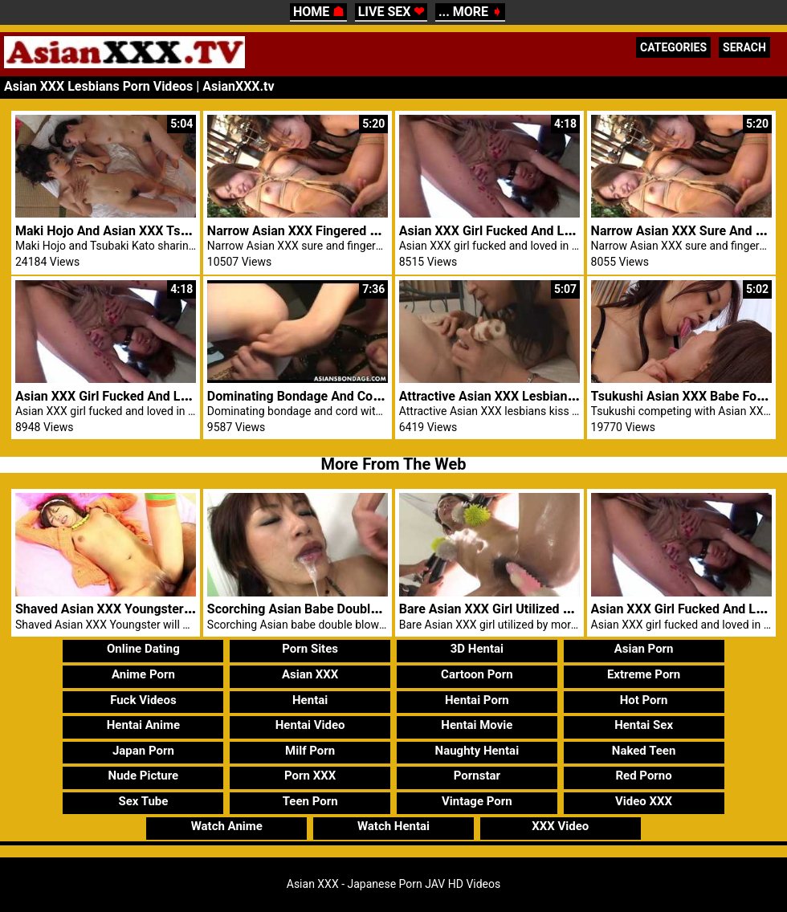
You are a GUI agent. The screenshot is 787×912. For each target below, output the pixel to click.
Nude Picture (143, 775)
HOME (318, 11)
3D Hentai (477, 648)
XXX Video (560, 826)
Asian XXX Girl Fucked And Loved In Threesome (537, 230)
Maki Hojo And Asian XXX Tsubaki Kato (128, 230)
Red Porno (643, 775)
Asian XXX (310, 674)
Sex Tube (143, 801)
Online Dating (143, 648)
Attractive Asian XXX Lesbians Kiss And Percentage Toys (563, 396)
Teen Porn (310, 801)
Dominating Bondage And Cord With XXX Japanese (354, 396)
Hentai (310, 700)
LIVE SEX (391, 11)
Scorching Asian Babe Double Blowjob (316, 609)
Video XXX (643, 801)
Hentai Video (310, 725)
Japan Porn (143, 750)
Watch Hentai (393, 826)
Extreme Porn (643, 674)
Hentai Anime (143, 725)
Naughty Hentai (477, 750)
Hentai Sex (643, 725)
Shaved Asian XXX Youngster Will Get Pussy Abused (166, 609)
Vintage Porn (477, 801)
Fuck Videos (143, 700)
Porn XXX (310, 775)
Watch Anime (227, 826)
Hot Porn (644, 700)
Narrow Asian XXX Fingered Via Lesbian (322, 230)
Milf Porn (310, 750)
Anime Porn (143, 674)
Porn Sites (310, 648)
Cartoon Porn (477, 674)
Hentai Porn (477, 700)
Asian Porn (644, 648)
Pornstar (477, 775)
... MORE (470, 11)
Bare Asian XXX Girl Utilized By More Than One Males (553, 609)
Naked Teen (644, 750)
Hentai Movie (476, 725)
